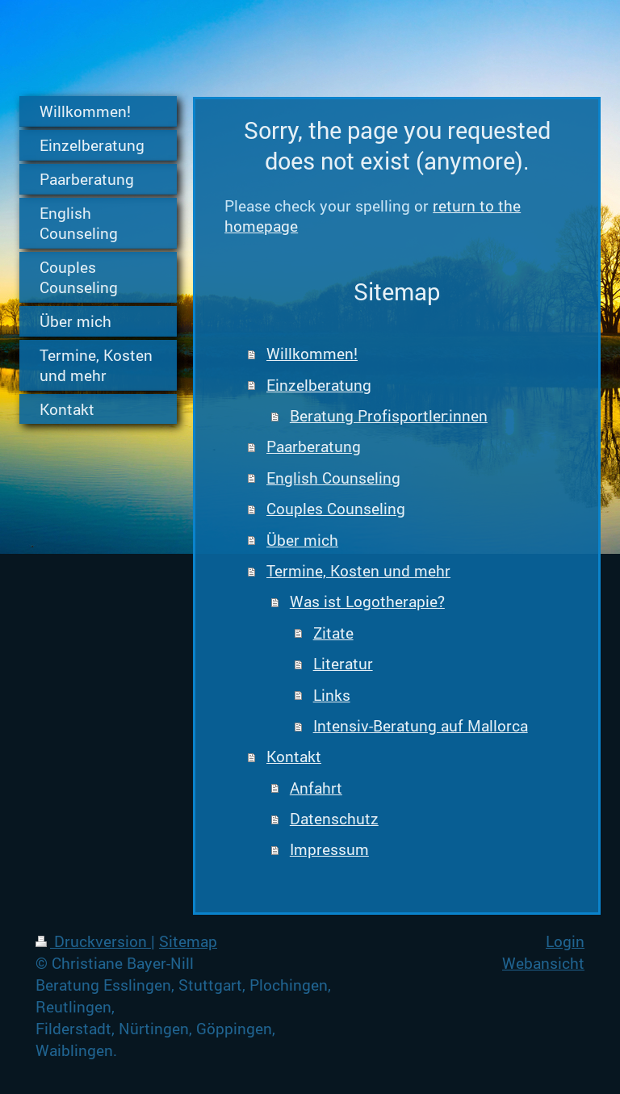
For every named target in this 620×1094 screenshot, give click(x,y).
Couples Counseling (335, 508)
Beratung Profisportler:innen (389, 415)
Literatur (343, 663)
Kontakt (293, 756)
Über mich (302, 540)
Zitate (333, 632)
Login (565, 941)
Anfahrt (316, 788)
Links (331, 695)
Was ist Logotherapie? (367, 601)
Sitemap (188, 941)
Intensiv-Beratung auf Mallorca (420, 725)
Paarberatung (313, 446)
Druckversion (93, 941)
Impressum (329, 849)
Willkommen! (312, 353)
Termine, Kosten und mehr (358, 570)
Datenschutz (334, 818)
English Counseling (333, 477)
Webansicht (543, 963)
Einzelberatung (318, 385)
